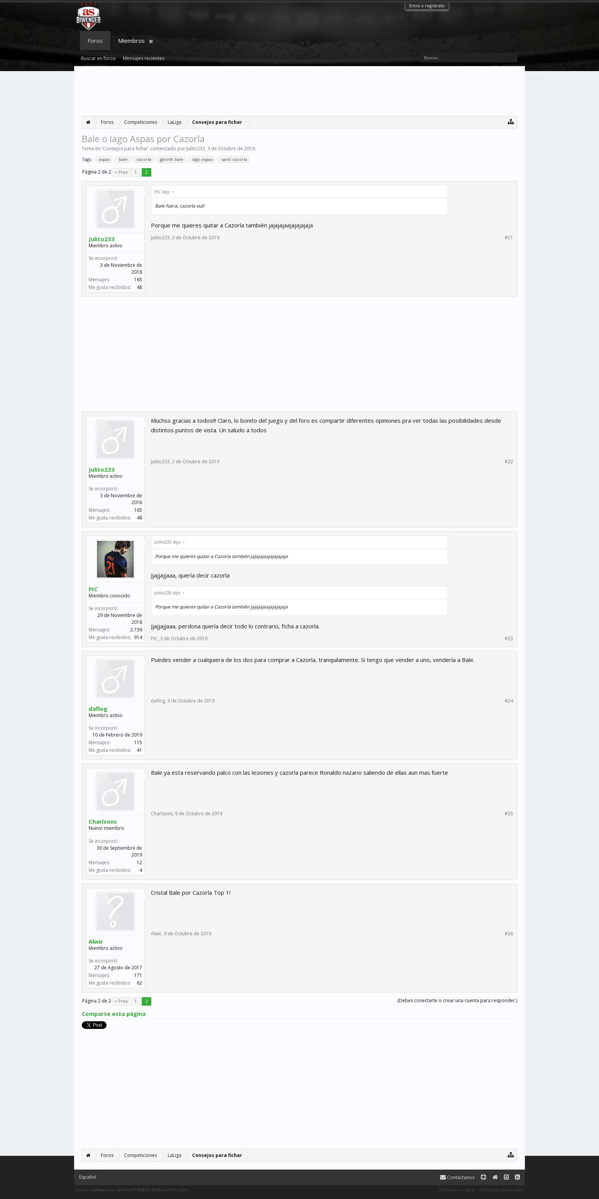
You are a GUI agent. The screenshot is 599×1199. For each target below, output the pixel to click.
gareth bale (170, 159)
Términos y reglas (457, 1190)
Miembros (131, 40)
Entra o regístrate (427, 5)
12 (139, 862)
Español (87, 1177)
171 (138, 975)
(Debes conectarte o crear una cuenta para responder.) (457, 1000)
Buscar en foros (98, 58)
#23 (509, 639)
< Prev (121, 172)
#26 (509, 934)
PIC (93, 589)
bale (122, 159)
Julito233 (195, 148)
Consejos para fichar (125, 148)
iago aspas (201, 159)
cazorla (142, 159)
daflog (98, 708)
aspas (103, 159)
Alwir (96, 941)
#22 (509, 462)
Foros (95, 40)
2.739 (136, 629)
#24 (509, 701)
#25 (509, 814)
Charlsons (103, 821)
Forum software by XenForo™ (132, 1190)
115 (138, 742)
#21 (509, 238)
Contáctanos (457, 1177)
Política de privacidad (501, 1190)
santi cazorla (233, 159)
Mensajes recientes (143, 58)
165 (138, 279)
